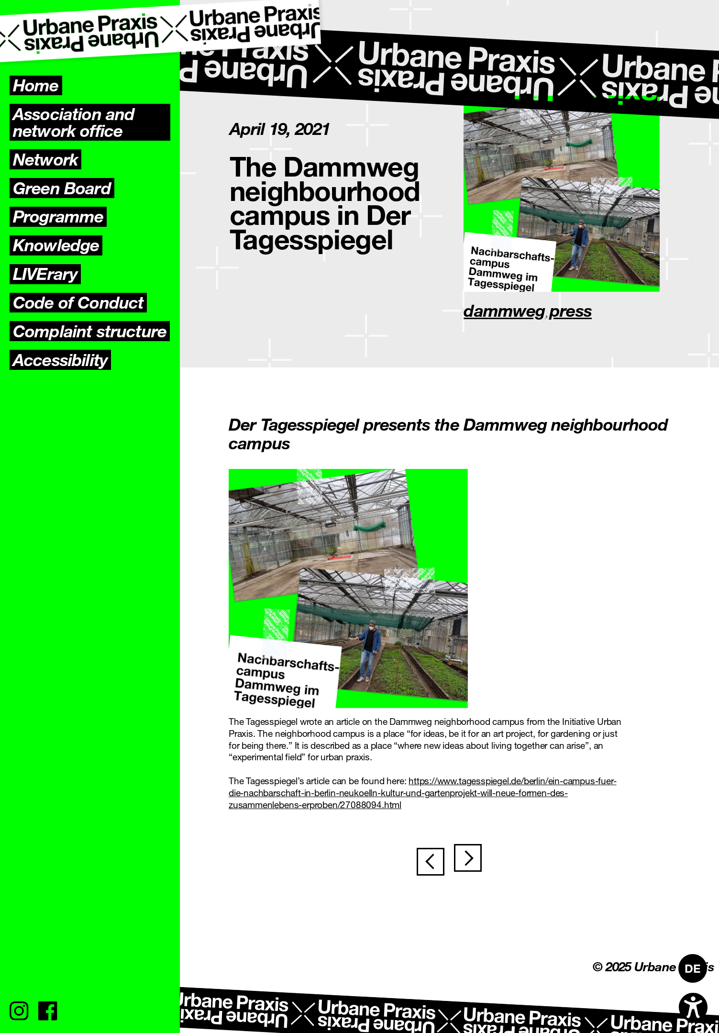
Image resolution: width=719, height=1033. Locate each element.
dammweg (504, 310)
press (571, 310)
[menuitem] (692, 968)
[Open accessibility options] (693, 1007)
